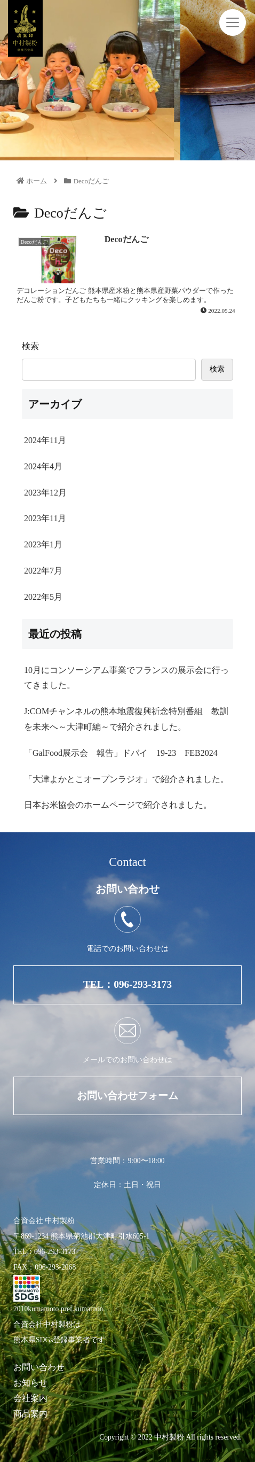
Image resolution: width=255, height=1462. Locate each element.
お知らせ (30, 1382)
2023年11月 (45, 518)
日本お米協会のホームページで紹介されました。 (118, 804)
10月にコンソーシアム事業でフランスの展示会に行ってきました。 (126, 678)
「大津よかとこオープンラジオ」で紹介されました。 (126, 779)
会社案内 (30, 1398)
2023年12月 (45, 492)
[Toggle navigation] (232, 22)
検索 (30, 346)
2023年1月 (43, 544)
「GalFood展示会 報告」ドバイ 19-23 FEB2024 (121, 752)
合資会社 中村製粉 (44, 1221)
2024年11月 (45, 440)
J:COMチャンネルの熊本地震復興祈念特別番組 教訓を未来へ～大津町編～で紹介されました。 (126, 719)
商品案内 (30, 1413)
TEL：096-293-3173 (127, 984)
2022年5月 (43, 596)
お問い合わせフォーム (127, 1095)
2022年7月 (43, 570)
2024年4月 (43, 466)
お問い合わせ (39, 1367)
